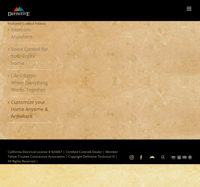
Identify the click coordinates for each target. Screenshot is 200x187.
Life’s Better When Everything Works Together (29, 82)
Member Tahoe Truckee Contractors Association (63, 154)
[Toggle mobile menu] (189, 8)
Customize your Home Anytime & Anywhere (29, 109)
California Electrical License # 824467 (35, 152)
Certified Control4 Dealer (84, 152)
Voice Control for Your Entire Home (29, 56)
